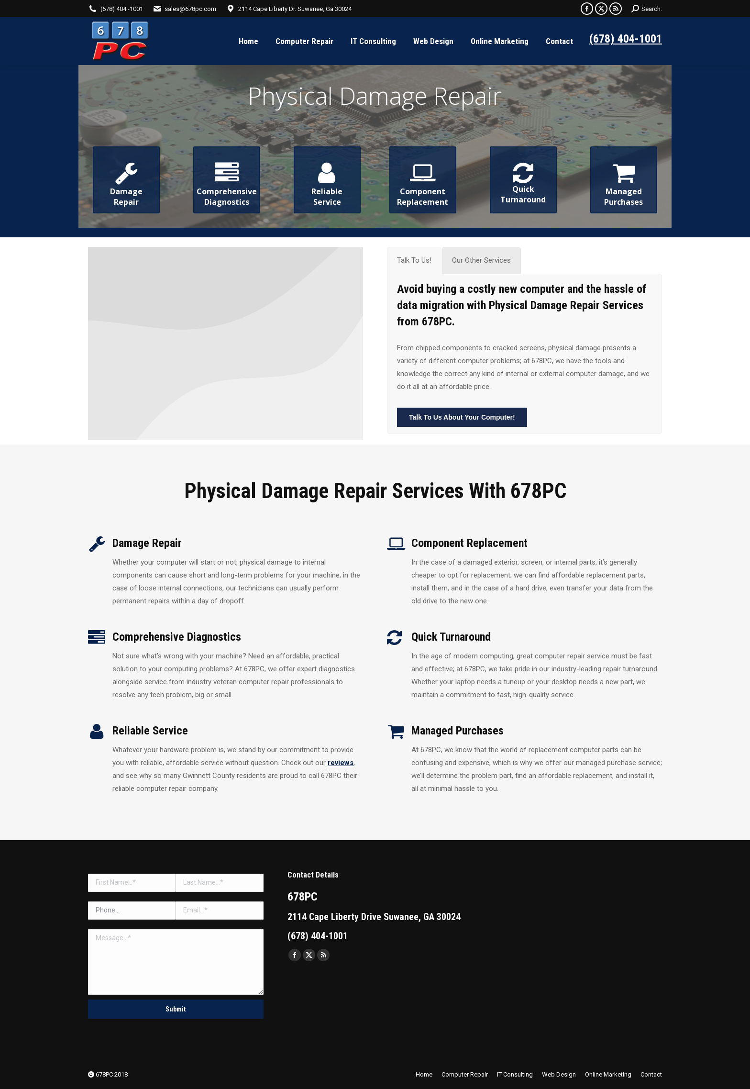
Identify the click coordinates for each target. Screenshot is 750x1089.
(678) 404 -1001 (121, 8)
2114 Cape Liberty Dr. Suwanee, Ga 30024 (295, 8)
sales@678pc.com (190, 8)
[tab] (414, 260)
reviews (340, 762)
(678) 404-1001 (625, 38)
